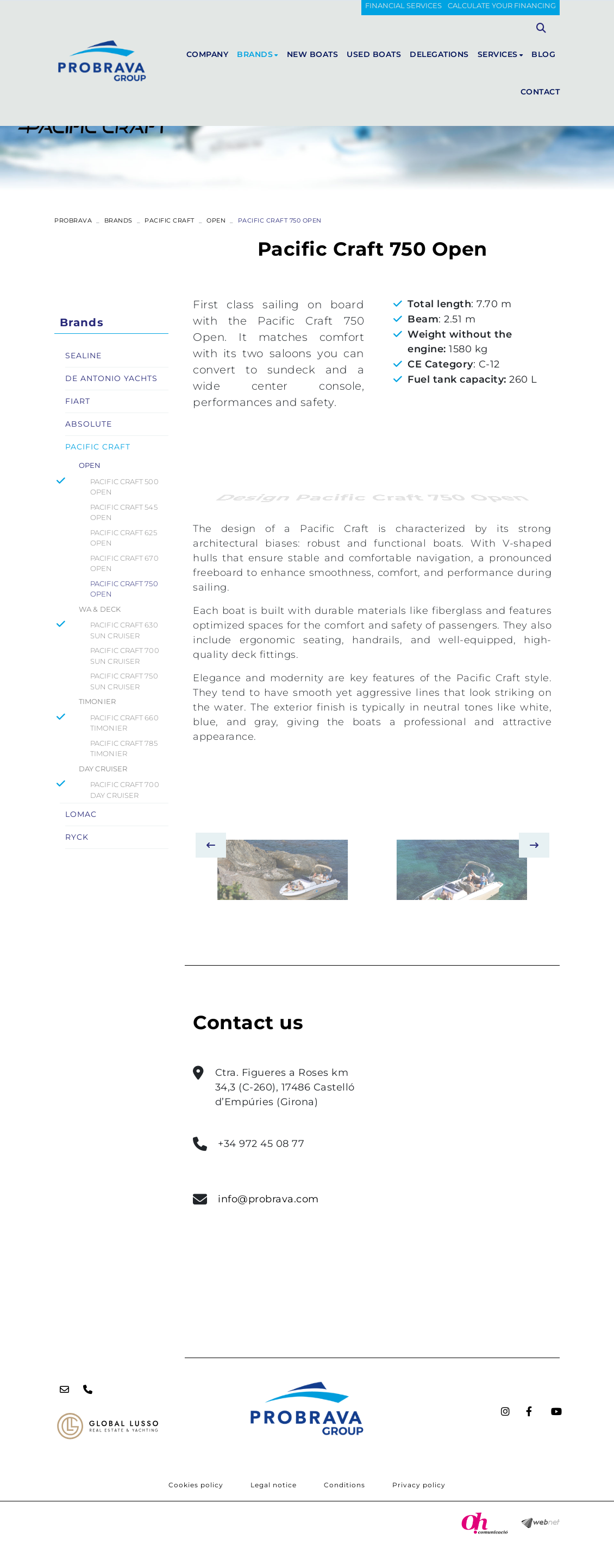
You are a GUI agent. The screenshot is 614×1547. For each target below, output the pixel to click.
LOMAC (81, 814)
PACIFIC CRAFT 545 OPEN (124, 512)
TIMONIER (97, 701)
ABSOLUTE (88, 424)
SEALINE (83, 355)
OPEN (215, 220)
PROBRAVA (73, 220)
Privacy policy (419, 1485)
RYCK (77, 837)
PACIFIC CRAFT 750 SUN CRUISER (124, 681)
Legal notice (273, 1485)
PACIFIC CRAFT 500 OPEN (124, 487)
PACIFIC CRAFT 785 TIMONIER (124, 748)
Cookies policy (195, 1485)
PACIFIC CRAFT (170, 220)
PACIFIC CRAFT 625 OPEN (123, 538)
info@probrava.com (268, 1199)
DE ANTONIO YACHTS (111, 378)
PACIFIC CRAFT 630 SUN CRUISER (124, 630)
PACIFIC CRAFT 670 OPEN (124, 563)
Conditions (344, 1485)
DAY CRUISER (103, 768)
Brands (118, 220)
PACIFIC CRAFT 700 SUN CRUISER (124, 655)
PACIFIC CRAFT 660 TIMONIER (124, 723)
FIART (77, 401)
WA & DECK (100, 609)
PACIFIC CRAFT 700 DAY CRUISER (124, 790)
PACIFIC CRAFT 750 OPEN (124, 589)
